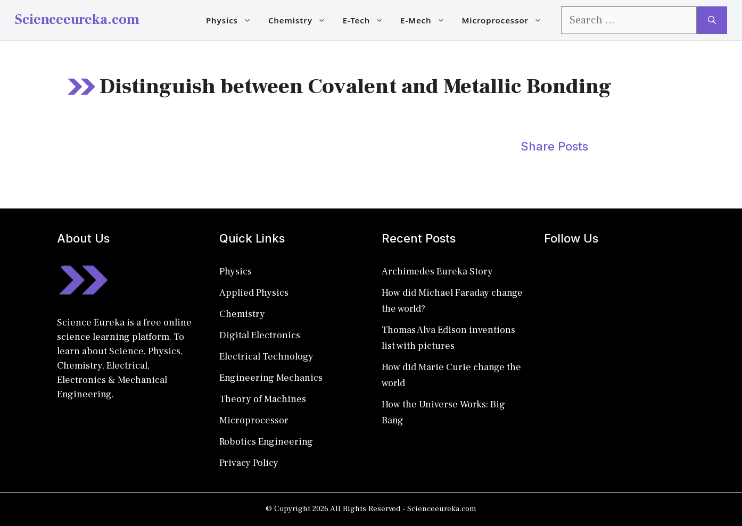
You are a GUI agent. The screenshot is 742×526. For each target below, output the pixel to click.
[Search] (712, 20)
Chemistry (301, 20)
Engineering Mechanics (271, 378)
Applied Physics (253, 293)
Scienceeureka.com (77, 20)
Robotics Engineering (266, 442)
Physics (233, 20)
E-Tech (367, 20)
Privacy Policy (248, 463)
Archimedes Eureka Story (437, 271)
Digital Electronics (259, 335)
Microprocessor (506, 20)
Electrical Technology (266, 356)
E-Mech (426, 20)
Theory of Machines (262, 399)
